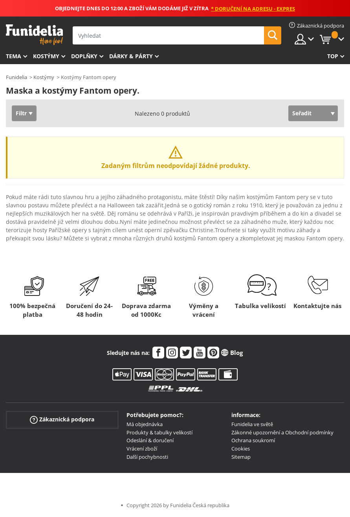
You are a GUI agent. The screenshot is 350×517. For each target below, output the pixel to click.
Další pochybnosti (147, 456)
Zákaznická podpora (62, 419)
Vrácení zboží (141, 448)
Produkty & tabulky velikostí (159, 432)
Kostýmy (46, 56)
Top (332, 56)
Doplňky (84, 56)
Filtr (21, 113)
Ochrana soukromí (253, 440)
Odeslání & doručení (150, 440)
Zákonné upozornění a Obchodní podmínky (282, 432)
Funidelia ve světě (252, 424)
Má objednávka (144, 424)
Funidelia (16, 77)
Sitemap (241, 456)
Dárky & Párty (131, 56)
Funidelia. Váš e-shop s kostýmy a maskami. (34, 34)
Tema (13, 56)
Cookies (240, 448)
